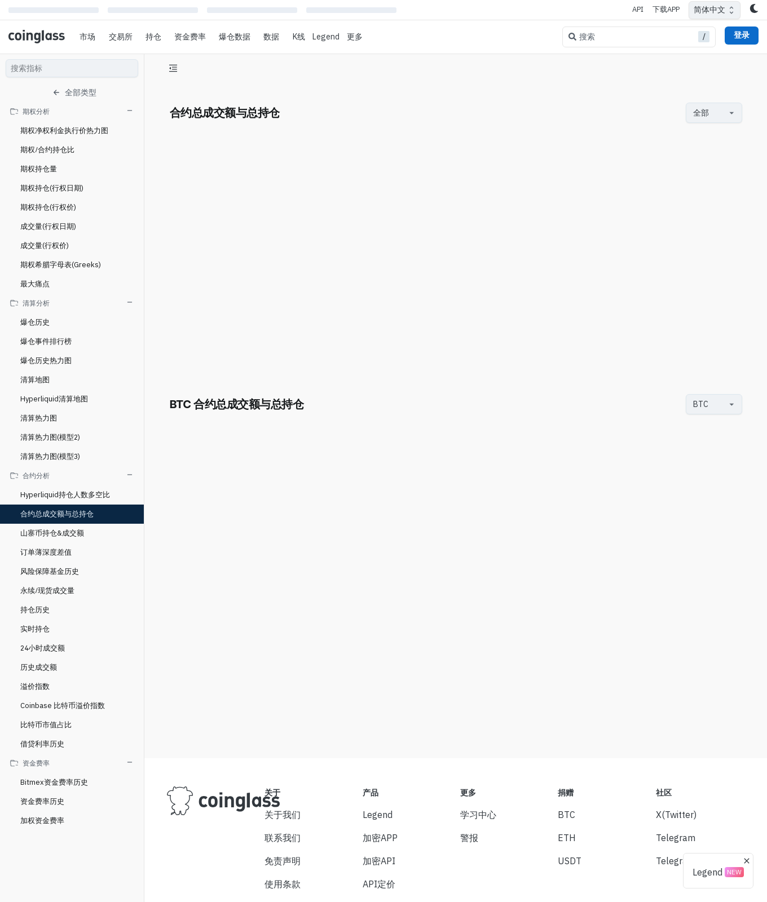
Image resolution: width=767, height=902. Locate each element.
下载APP (666, 9)
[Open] (732, 113)
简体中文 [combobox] (709, 10)
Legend (326, 37)
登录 (742, 35)
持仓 (153, 37)
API (637, 9)
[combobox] (708, 113)
